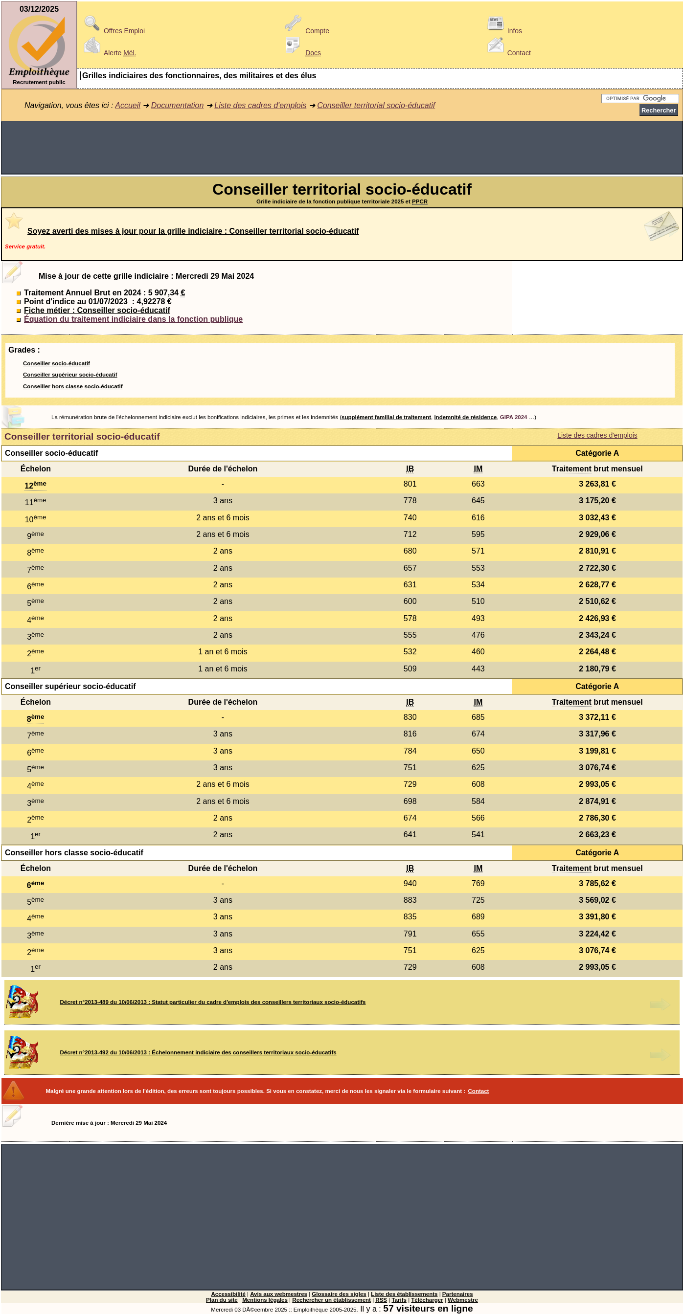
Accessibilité (228, 1294)
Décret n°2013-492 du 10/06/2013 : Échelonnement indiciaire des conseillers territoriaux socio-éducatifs (198, 1052)
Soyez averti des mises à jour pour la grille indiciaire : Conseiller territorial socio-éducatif (193, 231)
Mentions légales (265, 1300)
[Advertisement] (342, 148)
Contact (507, 53)
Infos (503, 31)
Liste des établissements (404, 1294)
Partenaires (457, 1294)
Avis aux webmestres (278, 1294)
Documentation (177, 105)
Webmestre (463, 1300)
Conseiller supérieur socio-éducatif (70, 375)
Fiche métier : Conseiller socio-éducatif (97, 310)
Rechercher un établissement (331, 1300)
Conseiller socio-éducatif (56, 363)
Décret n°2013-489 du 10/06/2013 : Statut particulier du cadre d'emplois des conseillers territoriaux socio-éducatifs (213, 1002)
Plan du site (222, 1300)
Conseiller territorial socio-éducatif (376, 105)
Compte (305, 31)
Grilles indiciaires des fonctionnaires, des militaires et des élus (199, 75)
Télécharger (427, 1300)
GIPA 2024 (513, 417)
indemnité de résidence (465, 417)
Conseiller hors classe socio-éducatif (73, 386)
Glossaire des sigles (339, 1294)
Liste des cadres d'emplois (260, 105)
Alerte (108, 53)
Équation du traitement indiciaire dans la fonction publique (133, 319)
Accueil (127, 105)
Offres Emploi (112, 31)
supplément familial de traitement (386, 417)
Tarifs (399, 1300)
